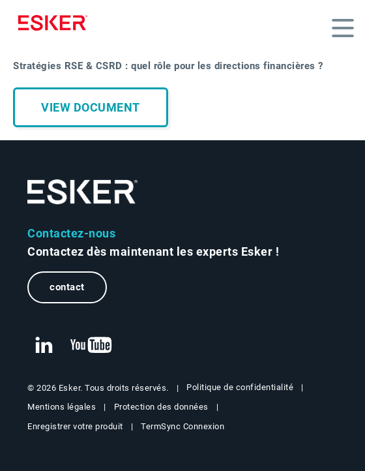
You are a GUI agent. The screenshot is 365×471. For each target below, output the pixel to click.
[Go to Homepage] (82, 192)
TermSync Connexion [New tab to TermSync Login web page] (182, 426)
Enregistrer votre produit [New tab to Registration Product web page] (75, 426)
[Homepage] (56, 22)
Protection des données (161, 407)
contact (67, 287)
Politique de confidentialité (239, 387)
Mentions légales (61, 407)
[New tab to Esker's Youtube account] (91, 345)
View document (90, 107)
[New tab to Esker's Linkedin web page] (43, 345)
